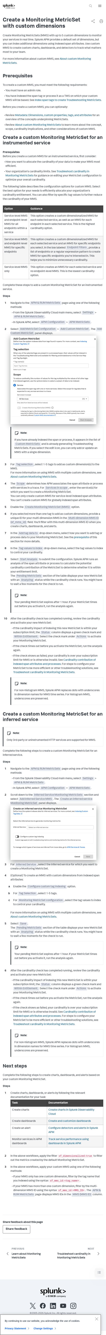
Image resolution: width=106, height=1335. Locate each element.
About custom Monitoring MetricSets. (33, 477)
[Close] (96, 1320)
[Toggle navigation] (99, 1272)
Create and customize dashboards (69, 1121)
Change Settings (43, 1330)
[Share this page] (93, 21)
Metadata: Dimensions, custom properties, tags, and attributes (53, 115)
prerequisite (81, 537)
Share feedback (16, 1229)
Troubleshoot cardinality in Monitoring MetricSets (44, 672)
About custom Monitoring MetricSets (38, 125)
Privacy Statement (15, 1330)
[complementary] (91, 21)
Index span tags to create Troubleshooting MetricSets (68, 100)
